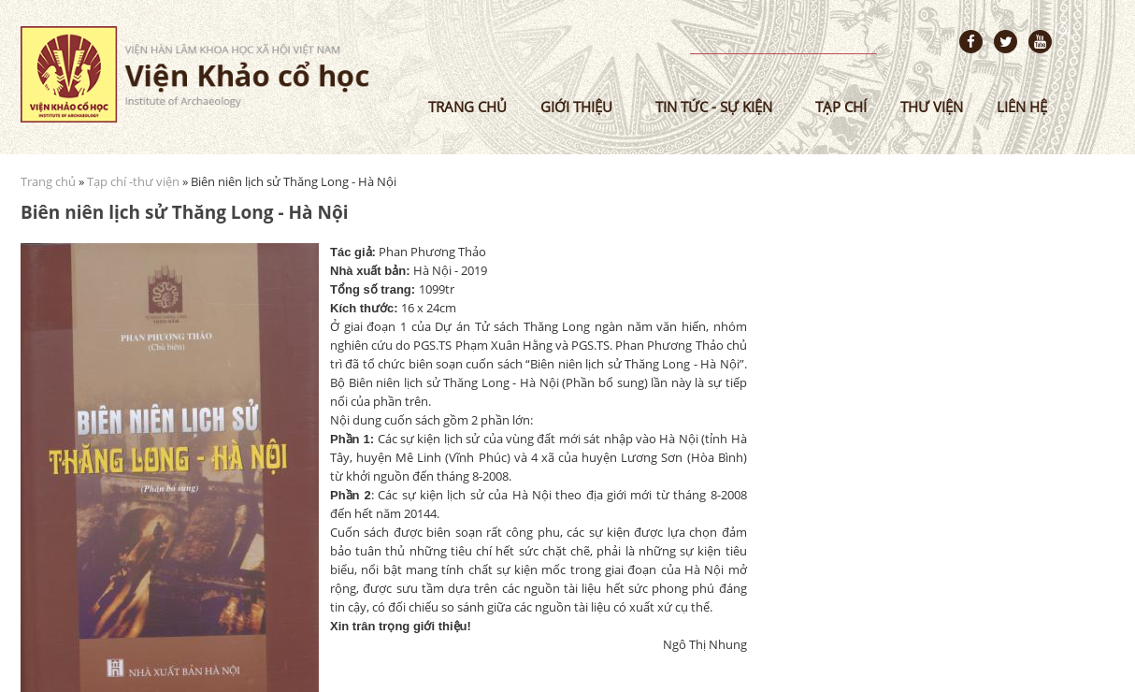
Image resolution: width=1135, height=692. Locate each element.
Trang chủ (467, 106)
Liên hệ (1022, 106)
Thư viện (931, 106)
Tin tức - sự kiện (713, 106)
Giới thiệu (576, 106)
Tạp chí (841, 106)
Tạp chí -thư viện (133, 181)
